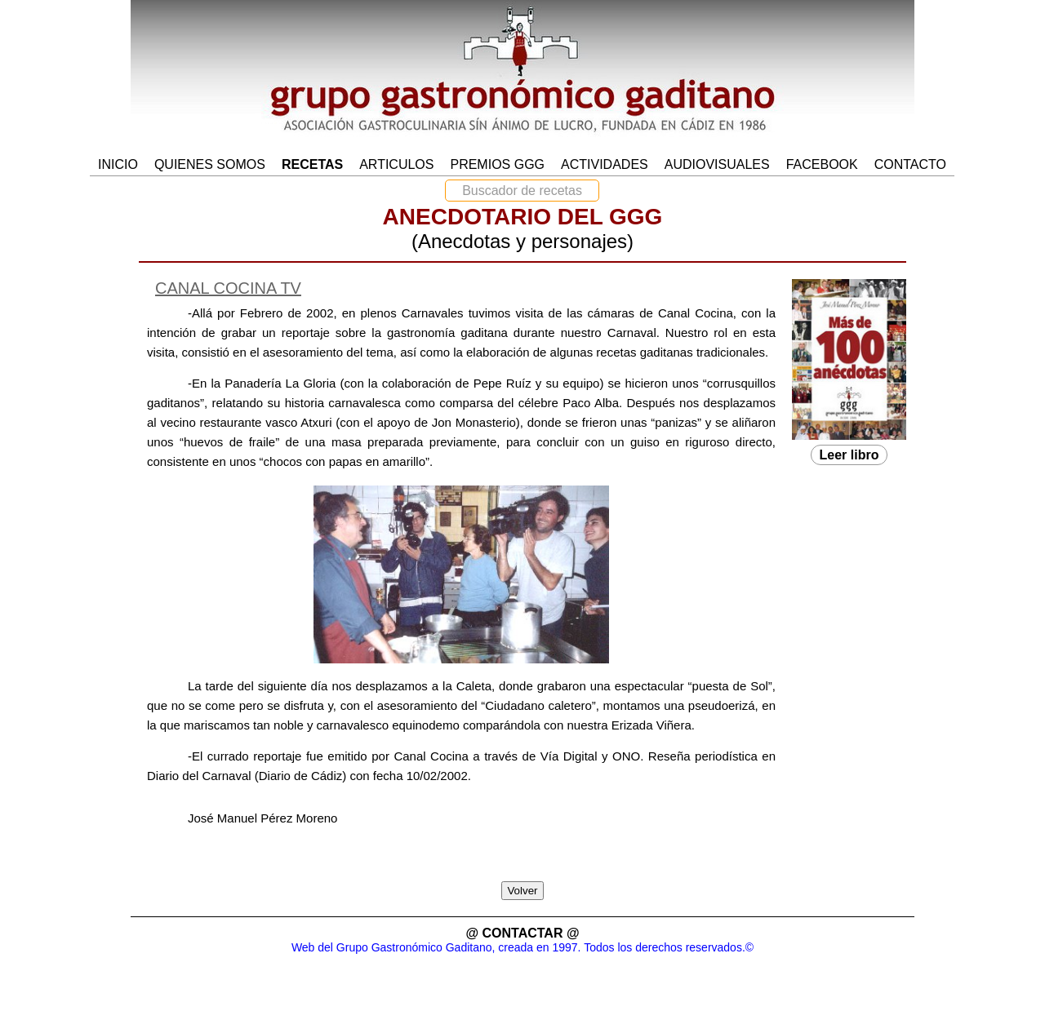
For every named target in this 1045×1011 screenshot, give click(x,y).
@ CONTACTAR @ (522, 933)
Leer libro (849, 455)
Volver (522, 891)
